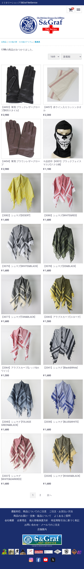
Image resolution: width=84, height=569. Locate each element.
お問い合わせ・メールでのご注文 (42, 524)
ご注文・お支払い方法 (61, 511)
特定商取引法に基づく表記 (65, 520)
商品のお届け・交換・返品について (32, 515)
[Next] (49, 495)
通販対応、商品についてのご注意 (28, 511)
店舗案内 (42, 529)
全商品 (3, 42)
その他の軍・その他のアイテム (20, 42)
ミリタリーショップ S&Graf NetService (19, 2)
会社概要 (9, 520)
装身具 (37, 42)
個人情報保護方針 (38, 520)
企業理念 (21, 520)
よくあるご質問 (62, 515)
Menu (79, 8)
